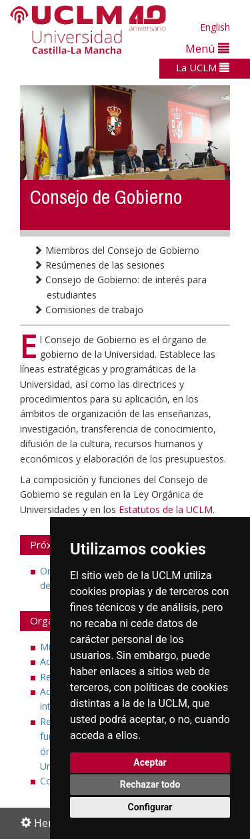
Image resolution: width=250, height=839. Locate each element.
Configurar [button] (150, 807)
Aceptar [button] (150, 762)
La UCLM (202, 67)
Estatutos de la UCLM (166, 509)
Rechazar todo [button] (150, 784)
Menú (207, 48)
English (215, 27)
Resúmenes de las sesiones (99, 265)
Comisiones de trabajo (88, 309)
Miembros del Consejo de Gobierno (116, 250)
